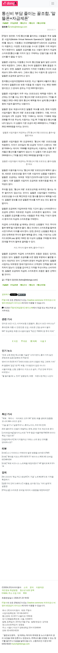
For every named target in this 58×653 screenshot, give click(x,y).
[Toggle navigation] (52, 3)
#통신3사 (23, 23)
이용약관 (40, 587)
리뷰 (4, 448)
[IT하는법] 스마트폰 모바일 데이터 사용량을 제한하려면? (26, 490)
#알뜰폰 (6, 23)
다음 (43, 341)
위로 (24, 341)
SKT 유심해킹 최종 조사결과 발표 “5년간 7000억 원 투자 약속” (28, 331)
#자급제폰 (14, 23)
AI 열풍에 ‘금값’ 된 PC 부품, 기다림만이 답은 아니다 (23, 365)
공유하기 (6, 294)
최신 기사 (7, 414)
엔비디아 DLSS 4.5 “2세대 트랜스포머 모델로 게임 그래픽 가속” (28, 362)
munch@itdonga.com (20, 644)
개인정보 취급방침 (10, 590)
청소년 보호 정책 (27, 590)
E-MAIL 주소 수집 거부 (11, 593)
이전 (15, 341)
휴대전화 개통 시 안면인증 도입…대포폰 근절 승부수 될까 (26, 327)
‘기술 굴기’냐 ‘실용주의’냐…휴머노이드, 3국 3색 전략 (24, 425)
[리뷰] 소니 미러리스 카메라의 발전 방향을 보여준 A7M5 (25, 453)
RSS (25, 593)
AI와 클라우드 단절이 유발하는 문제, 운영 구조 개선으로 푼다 (28, 429)
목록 (34, 341)
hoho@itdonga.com (18, 27)
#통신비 (32, 23)
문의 (32, 587)
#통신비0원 (41, 23)
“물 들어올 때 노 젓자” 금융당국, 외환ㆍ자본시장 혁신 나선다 (27, 376)
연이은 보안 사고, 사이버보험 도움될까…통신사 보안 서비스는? (28, 323)
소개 (25, 587)
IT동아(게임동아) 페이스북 (21, 308)
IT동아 (4, 300)
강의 (4, 472)
